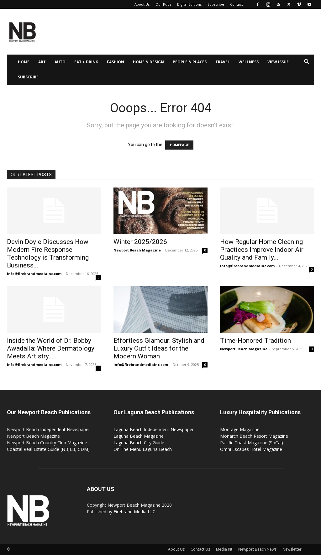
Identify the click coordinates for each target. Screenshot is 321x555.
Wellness (249, 62)
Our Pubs (163, 4)
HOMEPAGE (179, 145)
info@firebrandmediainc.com (34, 273)
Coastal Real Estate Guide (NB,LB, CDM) (48, 449)
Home (23, 62)
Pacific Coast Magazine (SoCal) (251, 443)
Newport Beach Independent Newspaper (48, 429)
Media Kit (224, 549)
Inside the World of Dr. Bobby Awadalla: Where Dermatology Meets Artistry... (50, 348)
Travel (222, 62)
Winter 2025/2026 (140, 242)
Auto (60, 62)
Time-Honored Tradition (255, 340)
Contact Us (200, 549)
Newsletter (292, 549)
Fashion (115, 62)
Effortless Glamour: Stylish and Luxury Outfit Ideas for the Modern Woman (158, 348)
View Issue (278, 62)
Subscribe (216, 4)
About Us (142, 4)
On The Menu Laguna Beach (142, 449)
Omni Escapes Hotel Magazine (251, 449)
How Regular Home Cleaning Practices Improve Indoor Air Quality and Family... (261, 249)
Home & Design (148, 62)
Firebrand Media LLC (134, 512)
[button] (306, 63)
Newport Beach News (257, 549)
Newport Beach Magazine (137, 250)
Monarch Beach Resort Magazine (254, 436)
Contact (236, 4)
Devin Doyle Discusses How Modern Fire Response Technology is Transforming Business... (48, 253)
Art (42, 62)
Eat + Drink (86, 62)
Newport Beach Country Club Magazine (47, 443)
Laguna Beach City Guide (138, 443)
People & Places (190, 62)
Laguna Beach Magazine (138, 436)
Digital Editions (189, 4)
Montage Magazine (240, 429)
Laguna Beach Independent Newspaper (153, 429)
